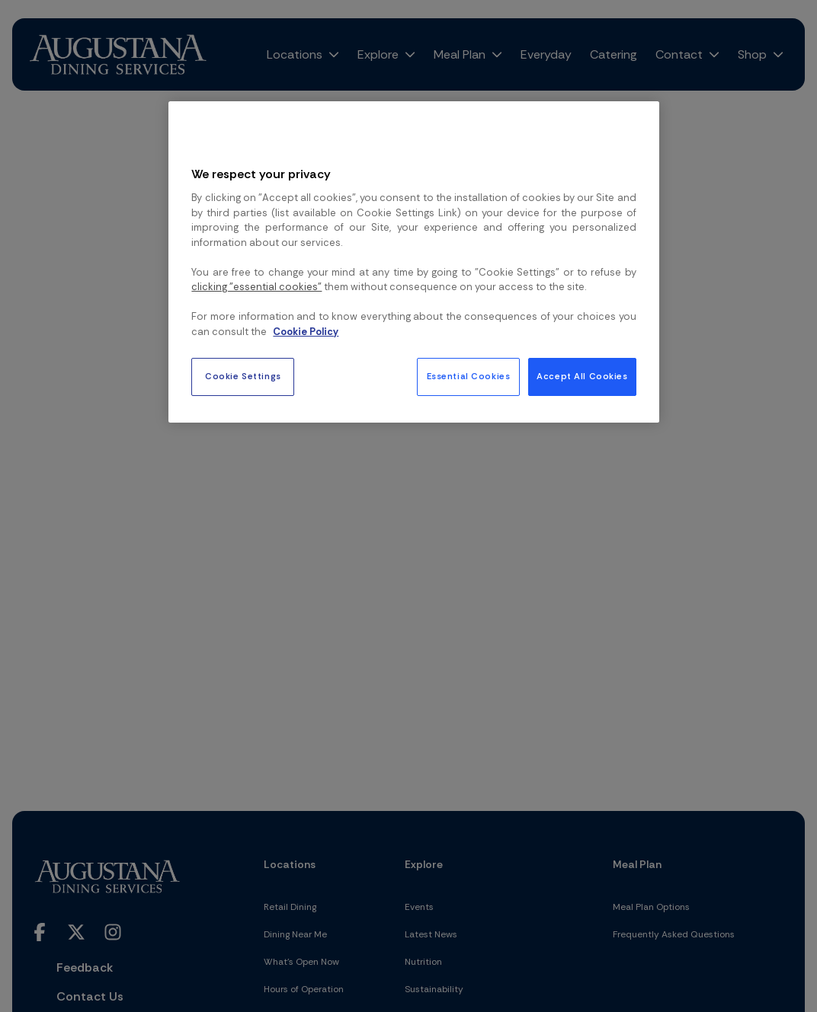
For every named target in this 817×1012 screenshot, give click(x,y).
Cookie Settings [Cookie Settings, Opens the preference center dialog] (243, 376)
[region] (413, 262)
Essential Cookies (469, 376)
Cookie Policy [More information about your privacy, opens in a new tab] (305, 331)
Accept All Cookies (582, 376)
